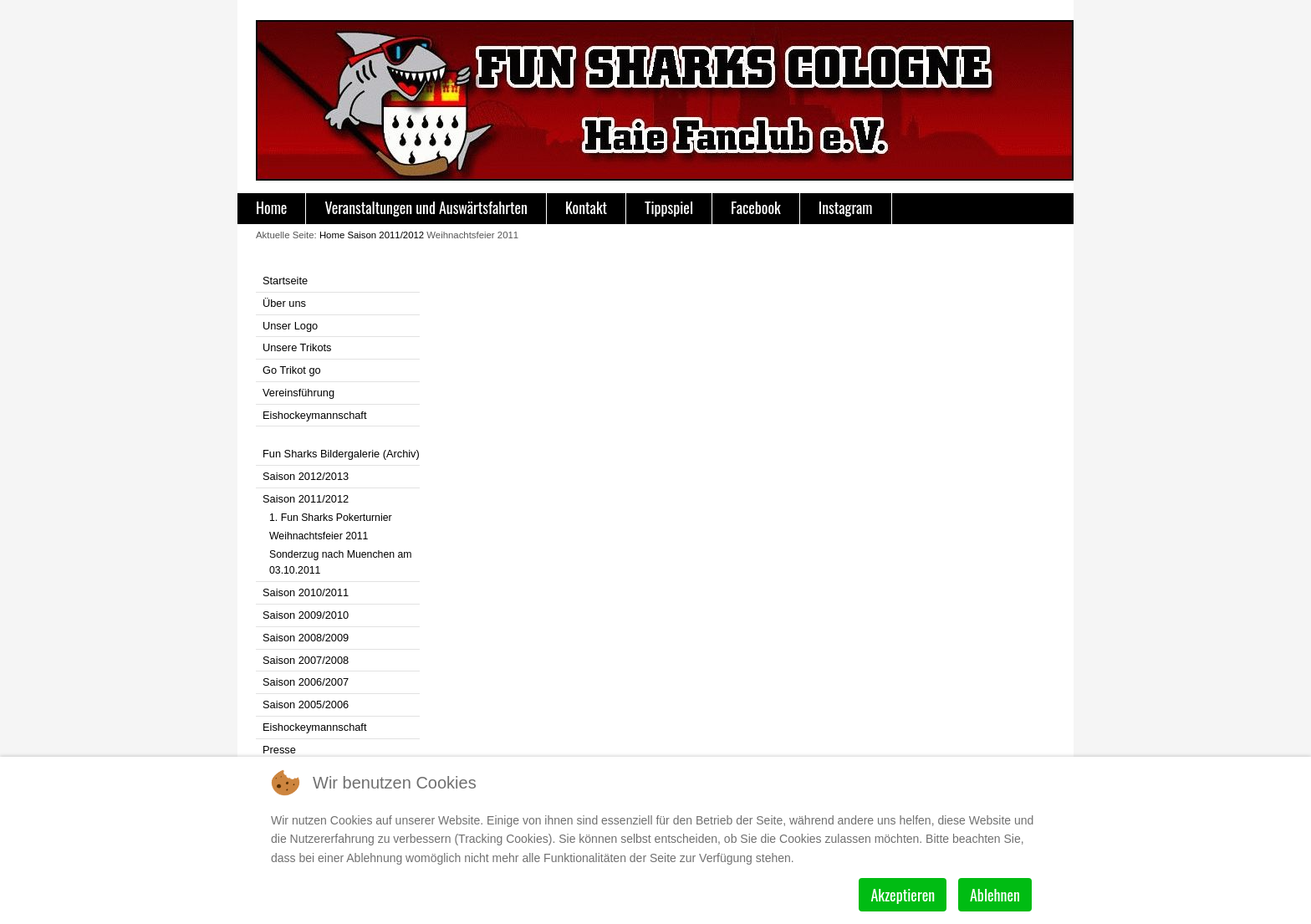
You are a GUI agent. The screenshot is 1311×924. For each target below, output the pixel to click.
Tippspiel (669, 207)
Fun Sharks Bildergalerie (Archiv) (341, 453)
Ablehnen (995, 895)
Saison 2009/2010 (306, 615)
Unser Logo (290, 325)
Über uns (284, 303)
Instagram (846, 207)
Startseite (285, 280)
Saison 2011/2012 (385, 235)
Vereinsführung (298, 392)
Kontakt (586, 207)
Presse (279, 749)
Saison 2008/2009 (306, 637)
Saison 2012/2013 (306, 476)
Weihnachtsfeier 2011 (318, 536)
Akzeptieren (902, 895)
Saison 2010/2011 (306, 592)
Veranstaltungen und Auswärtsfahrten (426, 207)
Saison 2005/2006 (306, 704)
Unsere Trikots (297, 347)
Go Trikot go (292, 370)
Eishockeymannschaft (314, 415)
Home (271, 207)
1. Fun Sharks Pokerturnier (330, 517)
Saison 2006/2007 (306, 682)
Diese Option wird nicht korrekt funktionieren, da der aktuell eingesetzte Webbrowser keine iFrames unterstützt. (746, 469)
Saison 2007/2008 (306, 660)
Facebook (756, 207)
